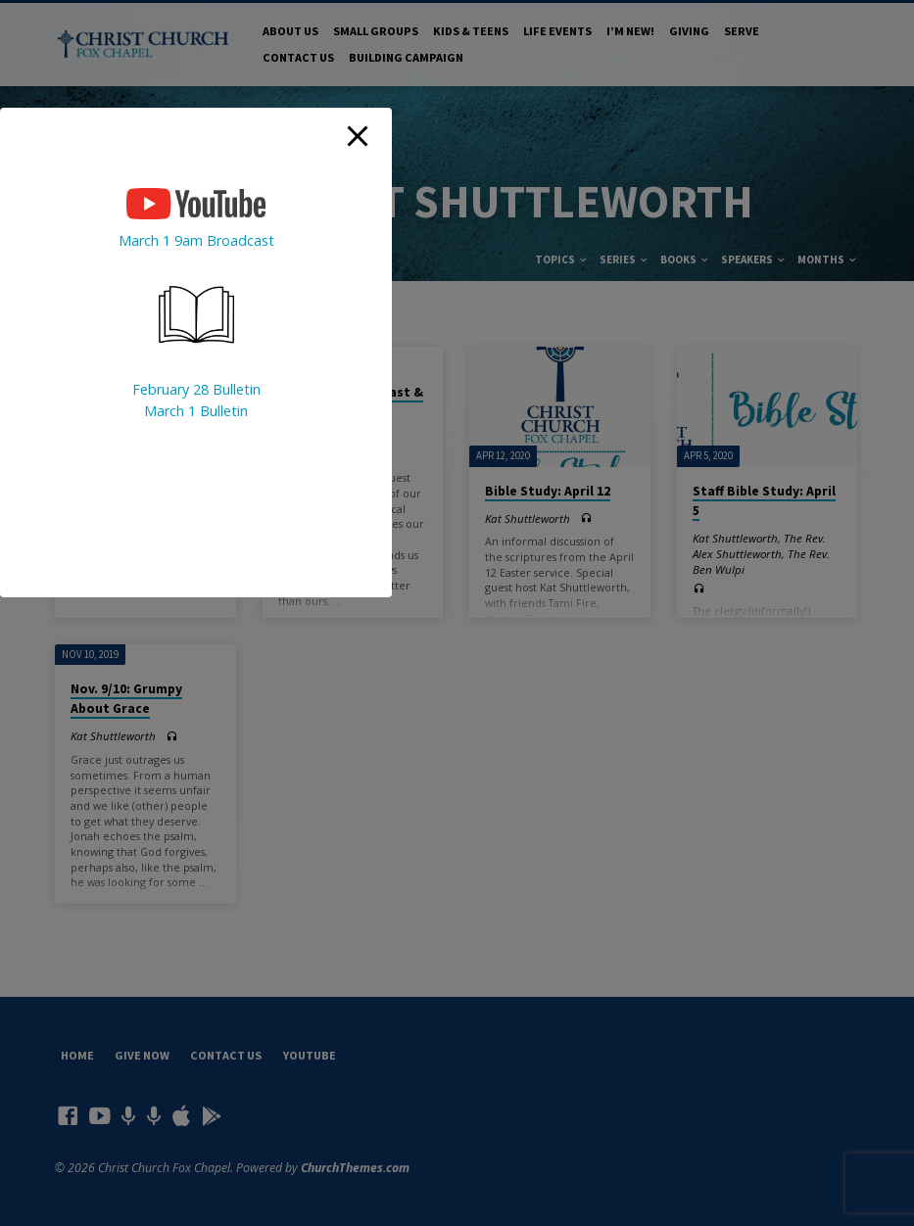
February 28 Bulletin (196, 389)
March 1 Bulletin (196, 410)
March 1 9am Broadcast (196, 240)
